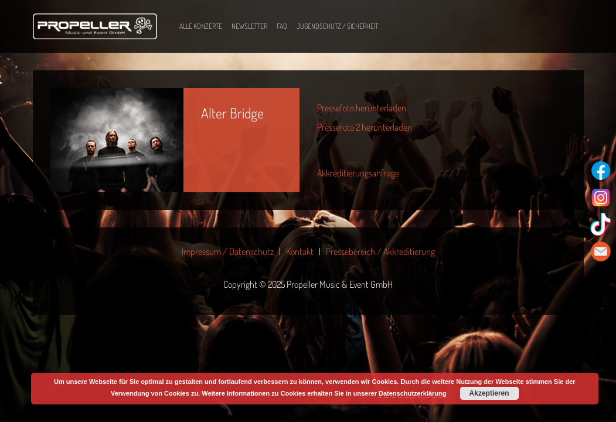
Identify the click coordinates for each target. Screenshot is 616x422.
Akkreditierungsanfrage (358, 173)
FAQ (282, 26)
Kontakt (300, 251)
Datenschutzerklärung (413, 393)
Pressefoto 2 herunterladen (364, 127)
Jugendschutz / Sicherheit (337, 26)
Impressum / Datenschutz (228, 251)
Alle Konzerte (200, 26)
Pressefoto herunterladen (361, 108)
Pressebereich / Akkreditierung (380, 251)
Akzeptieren (489, 393)
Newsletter (249, 26)
